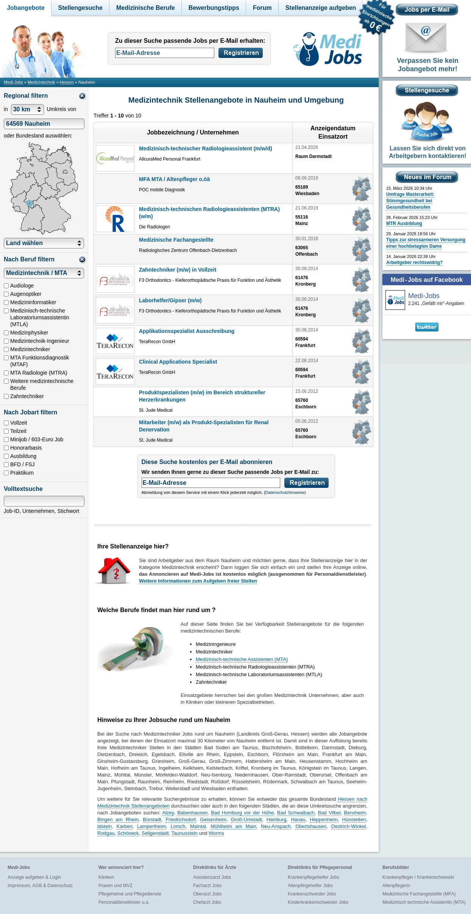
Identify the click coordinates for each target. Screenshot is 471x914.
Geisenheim (213, 819)
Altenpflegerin (396, 885)
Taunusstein (185, 833)
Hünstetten (354, 819)
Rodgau (106, 833)
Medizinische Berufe (145, 8)
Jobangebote (26, 8)
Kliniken (106, 877)
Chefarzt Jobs (207, 902)
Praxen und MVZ (115, 885)
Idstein (104, 826)
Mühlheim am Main (233, 826)
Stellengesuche (80, 8)
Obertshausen (310, 826)
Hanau (298, 819)
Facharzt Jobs (207, 885)
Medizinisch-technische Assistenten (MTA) (242, 659)
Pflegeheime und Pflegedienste (129, 894)
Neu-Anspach (276, 826)
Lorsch (178, 826)
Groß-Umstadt (246, 819)
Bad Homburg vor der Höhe (242, 813)
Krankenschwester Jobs (312, 894)
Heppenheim (324, 819)
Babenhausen (192, 813)
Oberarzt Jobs (207, 894)
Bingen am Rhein (118, 819)
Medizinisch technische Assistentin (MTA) (424, 902)
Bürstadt (152, 819)
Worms (216, 833)
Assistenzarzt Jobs (212, 877)
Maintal (198, 826)
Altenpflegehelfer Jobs (310, 885)
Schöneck (128, 833)
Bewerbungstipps (214, 8)
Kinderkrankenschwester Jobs (318, 902)
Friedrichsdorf (180, 819)
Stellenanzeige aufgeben (320, 8)
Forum (262, 8)
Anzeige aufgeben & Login (34, 877)
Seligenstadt (155, 833)
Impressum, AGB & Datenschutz (40, 885)
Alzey (168, 813)
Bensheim (355, 813)
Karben (125, 826)
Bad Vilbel (329, 813)
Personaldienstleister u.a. (124, 902)
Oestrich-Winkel (348, 826)
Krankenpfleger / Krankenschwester (418, 877)
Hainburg (277, 819)
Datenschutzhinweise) (285, 492)
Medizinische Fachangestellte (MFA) (418, 894)
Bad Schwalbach (296, 813)
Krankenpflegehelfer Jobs (313, 877)
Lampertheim (151, 826)
